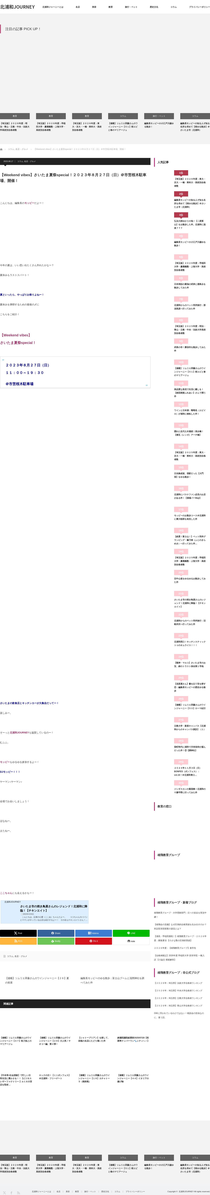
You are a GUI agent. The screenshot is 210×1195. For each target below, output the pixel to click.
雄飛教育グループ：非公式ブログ (179, 972)
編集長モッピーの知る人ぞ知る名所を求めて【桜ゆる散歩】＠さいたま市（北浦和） (195, 126)
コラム (173, 7)
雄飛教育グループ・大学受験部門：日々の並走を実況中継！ (180, 915)
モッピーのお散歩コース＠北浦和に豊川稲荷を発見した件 (190, 517)
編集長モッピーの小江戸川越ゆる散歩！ (190, 244)
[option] (18, 110)
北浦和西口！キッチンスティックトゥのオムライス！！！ (190, 643)
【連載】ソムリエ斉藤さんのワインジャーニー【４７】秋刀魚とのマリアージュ (15, 1041)
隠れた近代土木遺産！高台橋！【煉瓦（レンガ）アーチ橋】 (189, 433)
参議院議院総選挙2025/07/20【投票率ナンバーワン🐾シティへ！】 (133, 1039)
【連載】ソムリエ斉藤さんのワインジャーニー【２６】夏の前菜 (37, 980)
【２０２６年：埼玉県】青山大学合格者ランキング (178, 1005)
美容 (94, 7)
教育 (110, 7)
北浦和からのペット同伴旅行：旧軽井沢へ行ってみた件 (190, 622)
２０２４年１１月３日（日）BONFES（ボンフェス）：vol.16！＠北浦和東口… (187, 771)
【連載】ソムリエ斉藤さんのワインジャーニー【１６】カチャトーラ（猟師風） (94, 1078)
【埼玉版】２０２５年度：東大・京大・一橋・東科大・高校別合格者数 (190, 456)
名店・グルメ (30, 161)
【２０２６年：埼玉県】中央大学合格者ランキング (178, 990)
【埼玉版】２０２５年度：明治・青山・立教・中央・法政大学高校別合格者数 (190, 330)
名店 (78, 7)
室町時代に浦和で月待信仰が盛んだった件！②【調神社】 (190, 749)
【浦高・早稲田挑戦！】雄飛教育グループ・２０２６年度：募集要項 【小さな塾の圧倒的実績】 (180, 938)
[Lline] (131, 933)
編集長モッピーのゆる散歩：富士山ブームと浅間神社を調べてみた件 (112, 980)
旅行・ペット (131, 7)
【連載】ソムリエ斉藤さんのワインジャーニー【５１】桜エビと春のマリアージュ (123, 126)
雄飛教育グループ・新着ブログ (177, 902)
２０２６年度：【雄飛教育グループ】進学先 (175, 948)
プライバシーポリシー (199, 7)
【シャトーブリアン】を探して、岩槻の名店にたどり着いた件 (94, 1039)
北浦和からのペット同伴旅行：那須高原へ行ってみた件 (190, 307)
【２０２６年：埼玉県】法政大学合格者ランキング (178, 983)
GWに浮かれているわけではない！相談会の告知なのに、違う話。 (179, 1015)
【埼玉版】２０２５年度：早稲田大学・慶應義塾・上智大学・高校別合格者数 (190, 561)
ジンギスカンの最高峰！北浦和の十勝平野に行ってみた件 (190, 791)
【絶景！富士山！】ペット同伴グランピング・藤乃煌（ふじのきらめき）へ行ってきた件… (190, 540)
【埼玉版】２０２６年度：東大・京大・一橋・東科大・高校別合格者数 (87, 126)
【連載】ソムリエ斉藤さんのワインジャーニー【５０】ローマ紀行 (190, 707)
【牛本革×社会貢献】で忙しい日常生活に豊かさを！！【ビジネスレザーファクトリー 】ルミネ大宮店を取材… (16, 1080)
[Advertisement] (105, 61)
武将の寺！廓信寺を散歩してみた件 (190, 349)
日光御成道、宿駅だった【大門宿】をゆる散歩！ (189, 475)
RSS (18, 1192)
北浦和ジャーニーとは (52, 7)
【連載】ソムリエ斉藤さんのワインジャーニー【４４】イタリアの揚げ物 (133, 1078)
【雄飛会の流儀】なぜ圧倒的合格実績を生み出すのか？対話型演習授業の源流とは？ (180, 926)
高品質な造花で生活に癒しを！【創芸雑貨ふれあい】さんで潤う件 (190, 393)
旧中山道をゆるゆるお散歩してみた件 (190, 580)
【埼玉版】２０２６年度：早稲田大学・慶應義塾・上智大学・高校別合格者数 (50, 126)
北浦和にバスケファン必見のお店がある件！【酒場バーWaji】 (190, 496)
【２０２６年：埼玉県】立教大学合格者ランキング (178, 998)
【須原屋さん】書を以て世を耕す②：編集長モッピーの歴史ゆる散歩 (190, 687)
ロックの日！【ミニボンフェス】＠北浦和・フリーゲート (55, 1077)
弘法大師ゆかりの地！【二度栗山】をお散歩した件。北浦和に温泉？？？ (190, 224)
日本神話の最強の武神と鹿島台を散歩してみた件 (190, 286)
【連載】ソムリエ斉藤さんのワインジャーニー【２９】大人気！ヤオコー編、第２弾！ (55, 1041)
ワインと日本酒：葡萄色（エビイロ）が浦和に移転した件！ (190, 412)
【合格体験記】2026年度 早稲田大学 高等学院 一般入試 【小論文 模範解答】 (179, 957)
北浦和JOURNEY (17, 6)
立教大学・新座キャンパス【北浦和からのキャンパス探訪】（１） (190, 728)
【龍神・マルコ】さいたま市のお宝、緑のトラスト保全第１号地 (190, 665)
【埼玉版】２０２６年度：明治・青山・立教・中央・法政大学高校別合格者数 (14, 126)
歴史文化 (154, 7)
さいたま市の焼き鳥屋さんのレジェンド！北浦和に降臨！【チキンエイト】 (190, 603)
